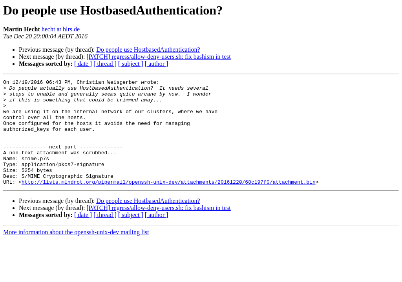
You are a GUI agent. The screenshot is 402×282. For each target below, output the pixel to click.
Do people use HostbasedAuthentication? (148, 49)
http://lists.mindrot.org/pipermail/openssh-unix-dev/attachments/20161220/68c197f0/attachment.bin (169, 202)
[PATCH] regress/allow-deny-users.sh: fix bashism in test (158, 56)
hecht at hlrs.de (61, 29)
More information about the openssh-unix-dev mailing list (76, 253)
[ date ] (83, 63)
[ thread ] (105, 63)
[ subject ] (130, 63)
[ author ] (156, 63)
